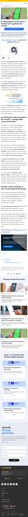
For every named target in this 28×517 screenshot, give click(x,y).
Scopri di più (8, 246)
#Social (19, 262)
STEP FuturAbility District (5, 501)
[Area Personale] (26, 3)
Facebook (14, 274)
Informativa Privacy (3, 515)
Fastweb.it (3, 494)
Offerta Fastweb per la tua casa (14, 0)
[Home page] (8, 3)
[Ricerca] (25, 3)
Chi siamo (3, 490)
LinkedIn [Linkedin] (8, 274)
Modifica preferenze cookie (14, 515)
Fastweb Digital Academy (5, 499)
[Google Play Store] (20, 478)
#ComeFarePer (6, 262)
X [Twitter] (11, 274)
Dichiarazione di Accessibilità (21, 515)
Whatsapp (7, 259)
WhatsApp (10, 81)
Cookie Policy (8, 515)
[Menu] (1, 3)
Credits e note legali (4, 492)
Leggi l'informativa (5, 442)
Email (20, 274)
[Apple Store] (7, 478)
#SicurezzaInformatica (14, 262)
